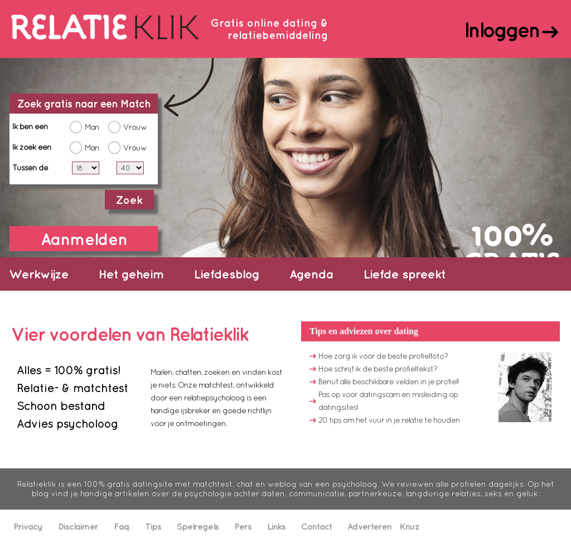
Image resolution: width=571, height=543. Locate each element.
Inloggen (501, 29)
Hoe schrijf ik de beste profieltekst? (377, 368)
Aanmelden (84, 238)
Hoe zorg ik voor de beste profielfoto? (383, 355)
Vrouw (135, 127)
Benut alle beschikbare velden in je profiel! (388, 381)
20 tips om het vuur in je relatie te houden (389, 419)
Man (92, 127)
